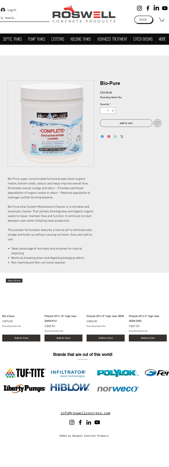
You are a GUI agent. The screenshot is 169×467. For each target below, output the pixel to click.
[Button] (42, 351)
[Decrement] (103, 111)
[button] (161, 19)
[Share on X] (122, 136)
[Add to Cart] (21, 338)
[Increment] (113, 111)
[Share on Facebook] (102, 136)
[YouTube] (164, 8)
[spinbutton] (108, 111)
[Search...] (23, 18)
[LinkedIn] (156, 8)
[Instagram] (139, 8)
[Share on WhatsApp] (115, 136)
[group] (84, 310)
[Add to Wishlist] (157, 123)
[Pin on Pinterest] (109, 136)
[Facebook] (148, 8)
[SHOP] (143, 19)
